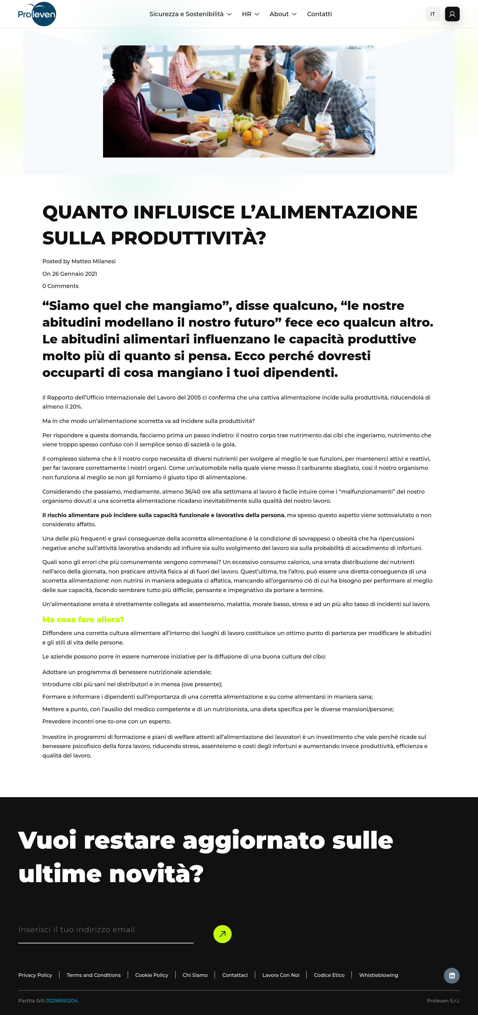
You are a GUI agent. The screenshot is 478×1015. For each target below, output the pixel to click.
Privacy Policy (35, 975)
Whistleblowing (379, 975)
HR (251, 14)
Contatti (319, 14)
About (284, 14)
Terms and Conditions (94, 975)
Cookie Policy (151, 975)
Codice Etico (330, 975)
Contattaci (235, 975)
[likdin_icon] (452, 976)
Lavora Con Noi (281, 975)
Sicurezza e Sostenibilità (190, 14)
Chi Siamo (195, 975)
